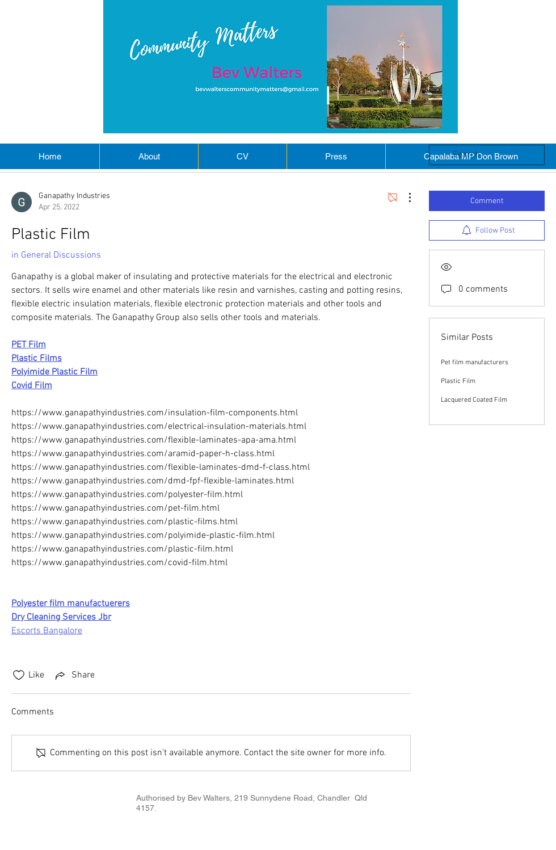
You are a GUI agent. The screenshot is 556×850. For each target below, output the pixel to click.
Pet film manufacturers (474, 363)
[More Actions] (404, 197)
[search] (487, 155)
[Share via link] (74, 675)
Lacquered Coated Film (474, 400)
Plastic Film (458, 381)
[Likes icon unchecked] (18, 675)
